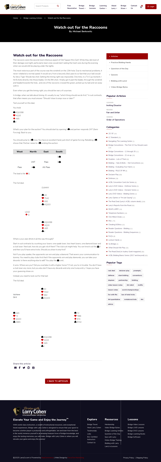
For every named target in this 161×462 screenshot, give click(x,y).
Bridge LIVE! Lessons (136, 428)
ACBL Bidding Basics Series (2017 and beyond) (128, 255)
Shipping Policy (142, 458)
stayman (111, 280)
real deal (111, 271)
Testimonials (92, 431)
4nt (142, 299)
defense (111, 275)
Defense (113, 178)
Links (89, 434)
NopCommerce (47, 457)
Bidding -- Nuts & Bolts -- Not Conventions (125, 163)
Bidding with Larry (112, 443)
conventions (137, 275)
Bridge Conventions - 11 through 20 (123, 151)
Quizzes (114, 75)
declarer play (124, 271)
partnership (123, 280)
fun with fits (112, 295)
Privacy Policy (128, 458)
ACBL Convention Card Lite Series (122, 182)
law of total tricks (128, 295)
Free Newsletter (72, 7)
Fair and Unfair (113, 112)
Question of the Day (119, 68)
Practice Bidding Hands (121, 62)
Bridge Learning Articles (32, 18)
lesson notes (113, 290)
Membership (109, 424)
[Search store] (47, 6)
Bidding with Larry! (119, 81)
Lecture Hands (115, 240)
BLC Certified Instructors (92, 438)
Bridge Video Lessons (136, 424)
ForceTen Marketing (76, 457)
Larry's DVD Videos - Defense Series (123, 186)
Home (15, 18)
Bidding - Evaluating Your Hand (121, 167)
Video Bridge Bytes (119, 87)
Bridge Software (134, 437)
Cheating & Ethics (116, 224)
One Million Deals (116, 217)
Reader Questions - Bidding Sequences (124, 232)
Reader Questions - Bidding (120, 228)
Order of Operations (115, 120)
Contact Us (134, 7)
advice (110, 304)
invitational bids (130, 299)
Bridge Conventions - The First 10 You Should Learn (127, 146)
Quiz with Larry (110, 437)
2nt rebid (130, 285)
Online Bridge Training (113, 440)
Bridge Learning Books (136, 434)
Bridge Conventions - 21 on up (121, 155)
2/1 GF (112, 133)
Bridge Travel (82, 7)
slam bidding (123, 275)
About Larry (114, 7)
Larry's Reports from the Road (121, 205)
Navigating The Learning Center (121, 141)
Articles (114, 56)
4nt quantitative (114, 299)
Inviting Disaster (113, 105)
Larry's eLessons (111, 446)
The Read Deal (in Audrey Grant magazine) (126, 251)
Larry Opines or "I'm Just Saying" (122, 198)
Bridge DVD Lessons (136, 431)
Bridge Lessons (92, 7)
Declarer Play (115, 174)
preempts (137, 271)
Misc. (111, 221)
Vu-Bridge (113, 244)
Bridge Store (124, 7)
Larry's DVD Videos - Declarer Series (123, 190)
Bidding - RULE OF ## (117, 171)
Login (150, 6)
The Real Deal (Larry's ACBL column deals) (126, 201)
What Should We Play (118, 248)
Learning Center (103, 7)
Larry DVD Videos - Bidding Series (122, 194)
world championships (130, 290)
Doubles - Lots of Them (118, 159)
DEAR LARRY (115, 209)
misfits (140, 285)
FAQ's (111, 236)
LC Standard (114, 137)
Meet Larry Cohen (94, 428)
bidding (135, 280)
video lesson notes (115, 285)
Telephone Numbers (117, 213)
